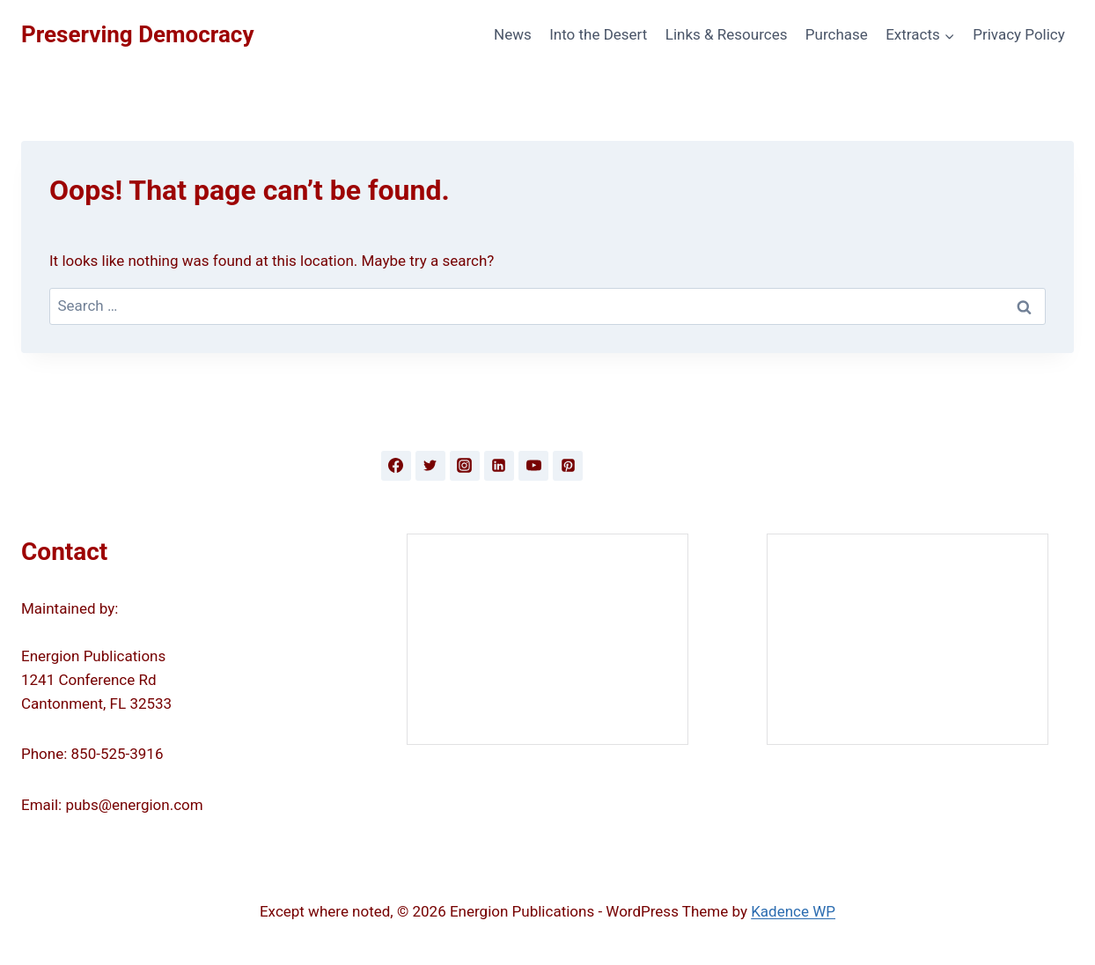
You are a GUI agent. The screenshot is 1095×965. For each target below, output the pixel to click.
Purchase (836, 34)
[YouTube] (533, 466)
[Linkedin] (499, 466)
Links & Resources (726, 34)
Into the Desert (598, 34)
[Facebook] (396, 466)
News (513, 34)
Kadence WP (793, 911)
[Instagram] (465, 466)
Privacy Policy (1019, 34)
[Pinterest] (568, 466)
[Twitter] (430, 466)
